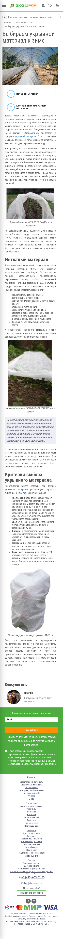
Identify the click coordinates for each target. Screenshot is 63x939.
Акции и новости (31, 817)
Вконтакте (28, 901)
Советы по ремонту (31, 863)
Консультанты (31, 823)
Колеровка (31, 836)
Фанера (31, 796)
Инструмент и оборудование (31, 790)
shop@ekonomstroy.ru (32, 883)
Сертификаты (31, 847)
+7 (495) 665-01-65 (33, 877)
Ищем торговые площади (31, 806)
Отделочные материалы (31, 784)
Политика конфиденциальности (31, 868)
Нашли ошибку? (31, 888)
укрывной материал (25, 136)
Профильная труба (31, 793)
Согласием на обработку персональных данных (32, 763)
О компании (31, 803)
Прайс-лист (31, 850)
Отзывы (31, 860)
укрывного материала (16, 489)
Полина (28, 693)
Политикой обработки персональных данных (31, 760)
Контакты (31, 811)
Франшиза (31, 820)
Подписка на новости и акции (31, 853)
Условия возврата (31, 844)
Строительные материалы (31, 782)
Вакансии (31, 814)
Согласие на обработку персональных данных (31, 871)
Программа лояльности (31, 838)
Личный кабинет (43, 5)
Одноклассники (34, 901)
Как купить (31, 830)
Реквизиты (31, 809)
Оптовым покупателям (31, 841)
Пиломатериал (31, 787)
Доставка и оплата (31, 833)
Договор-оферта (31, 866)
